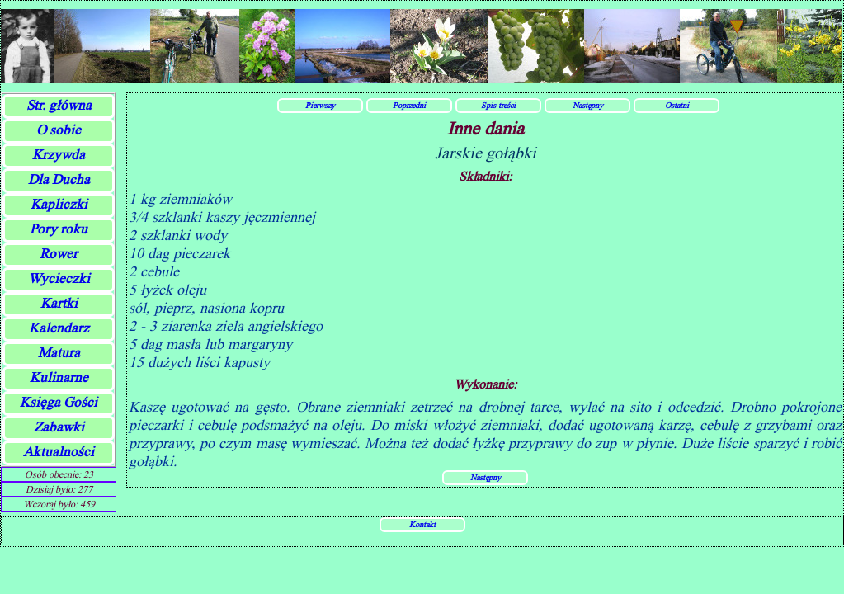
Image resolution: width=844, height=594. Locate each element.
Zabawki (59, 427)
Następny (588, 105)
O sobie (58, 130)
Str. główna (59, 105)
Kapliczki (59, 204)
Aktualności (58, 452)
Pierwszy (320, 105)
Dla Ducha (59, 179)
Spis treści (498, 105)
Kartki (59, 303)
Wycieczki (59, 278)
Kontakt (422, 524)
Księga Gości (58, 402)
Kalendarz (59, 328)
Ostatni (677, 105)
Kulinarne (59, 377)
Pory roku (58, 229)
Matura (59, 353)
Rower (59, 254)
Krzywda (58, 155)
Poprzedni (409, 105)
